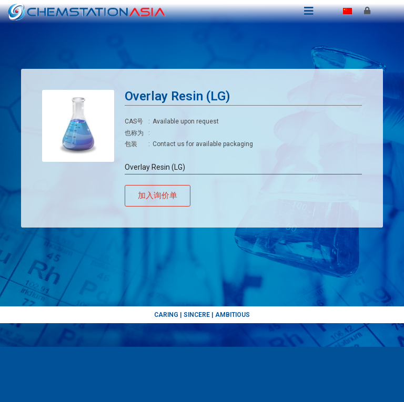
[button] (157, 196)
